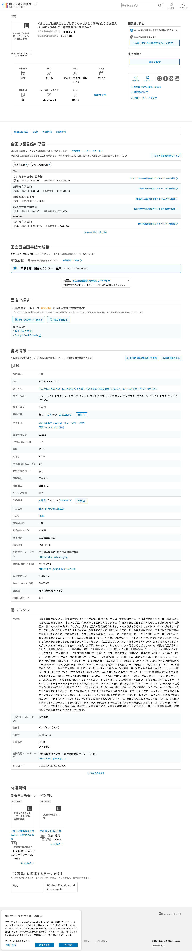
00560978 (65, 500)
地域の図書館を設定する (167, 155)
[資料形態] (41, 164)
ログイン (184, 5)
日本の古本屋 (24, 330)
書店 (35, 131)
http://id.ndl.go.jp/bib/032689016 (57, 569)
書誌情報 (47, 131)
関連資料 (61, 131)
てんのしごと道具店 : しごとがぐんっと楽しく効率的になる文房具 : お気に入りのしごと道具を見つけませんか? (98, 388)
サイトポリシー (102, 941)
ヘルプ (171, 5)
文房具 (42, 500)
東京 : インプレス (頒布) (51, 427)
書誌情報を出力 (139, 92)
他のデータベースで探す (144, 97)
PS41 (41, 516)
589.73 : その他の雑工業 (51, 508)
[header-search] (142, 5)
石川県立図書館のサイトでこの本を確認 (158, 223)
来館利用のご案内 (73, 260)
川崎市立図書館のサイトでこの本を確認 (158, 188)
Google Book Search (28, 335)
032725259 (65, 414)
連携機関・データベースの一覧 (88, 151)
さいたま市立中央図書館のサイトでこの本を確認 (154, 178)
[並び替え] (21, 164)
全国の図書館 (21, 131)
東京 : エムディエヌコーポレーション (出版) (62, 422)
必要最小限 (44, 944)
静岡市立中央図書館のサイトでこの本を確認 (156, 209)
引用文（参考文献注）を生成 (146, 86)
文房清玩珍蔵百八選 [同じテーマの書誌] (50, 831)
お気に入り (136, 78)
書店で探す (155, 62)
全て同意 (68, 944)
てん (49, 414)
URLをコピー (147, 78)
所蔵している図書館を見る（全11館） (154, 43)
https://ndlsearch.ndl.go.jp (53, 557)
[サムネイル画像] (23, 816)
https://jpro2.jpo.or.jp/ (52, 758)
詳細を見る (100, 95)
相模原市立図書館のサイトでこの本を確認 (157, 199)
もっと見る (28, 863)
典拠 (81, 414)
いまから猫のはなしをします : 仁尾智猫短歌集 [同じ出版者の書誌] (22, 834)
